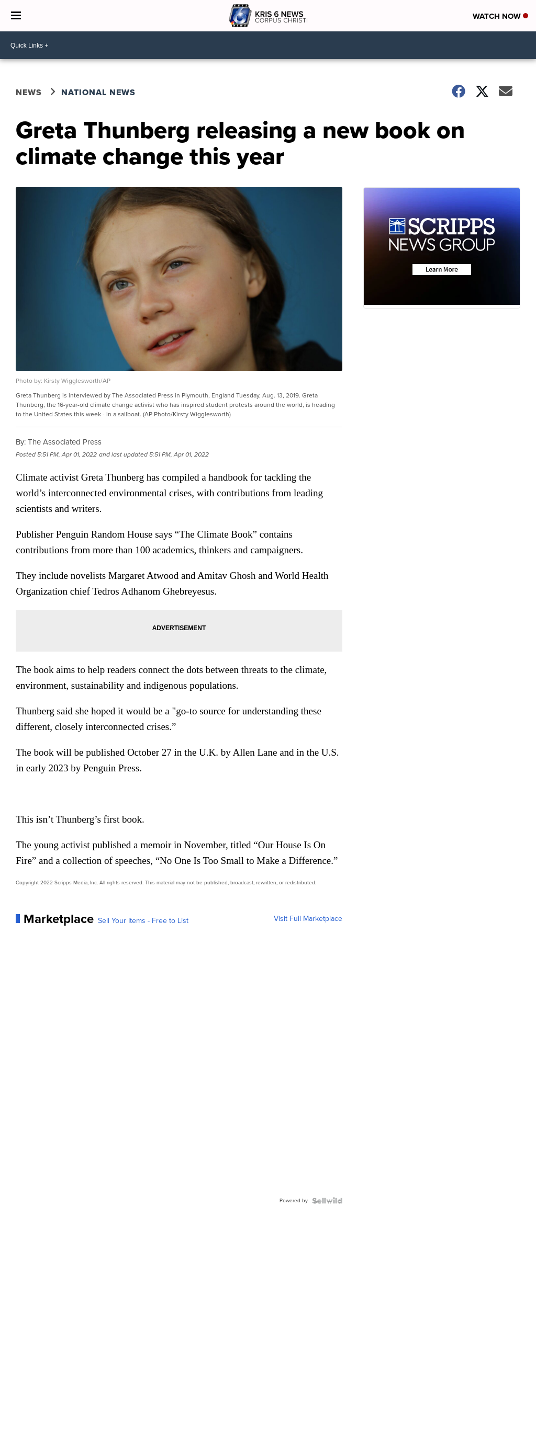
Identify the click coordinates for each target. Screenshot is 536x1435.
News (29, 92)
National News (98, 92)
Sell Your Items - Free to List (143, 921)
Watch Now (500, 16)
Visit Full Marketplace (308, 918)
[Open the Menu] (16, 15)
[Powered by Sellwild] (327, 1200)
